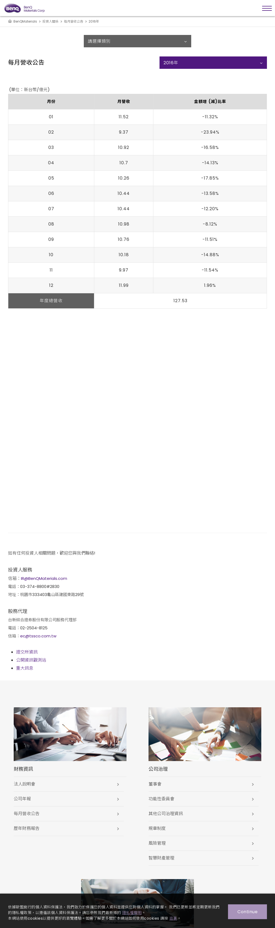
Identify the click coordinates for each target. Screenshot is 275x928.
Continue (247, 912)
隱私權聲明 (132, 912)
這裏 (173, 918)
